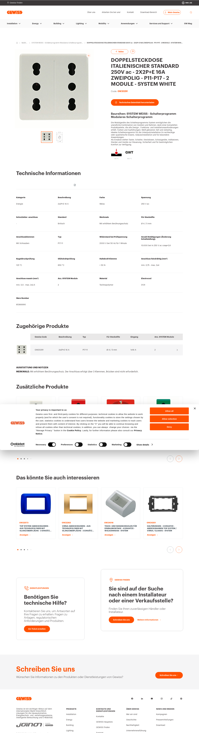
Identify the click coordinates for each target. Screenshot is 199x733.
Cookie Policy (74, 713)
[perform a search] (191, 12)
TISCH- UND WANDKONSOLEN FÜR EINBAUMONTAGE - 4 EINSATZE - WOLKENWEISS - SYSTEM (121, 472)
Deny (169, 710)
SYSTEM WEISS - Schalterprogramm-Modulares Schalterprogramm (57, 43)
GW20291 (39, 350)
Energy (35, 23)
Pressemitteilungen (164, 668)
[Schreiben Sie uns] (121, 567)
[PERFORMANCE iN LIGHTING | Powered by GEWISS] (34, 683)
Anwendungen (128, 23)
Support (99, 681)
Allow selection (169, 702)
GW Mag (188, 23)
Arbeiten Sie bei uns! (135, 684)
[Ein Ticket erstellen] (37, 576)
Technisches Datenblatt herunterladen (134, 102)
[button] (17, 432)
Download (160, 673)
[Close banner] (195, 691)
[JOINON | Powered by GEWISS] (34, 671)
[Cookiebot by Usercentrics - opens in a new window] (18, 728)
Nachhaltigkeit (132, 673)
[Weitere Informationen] (149, 568)
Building (57, 23)
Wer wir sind (131, 662)
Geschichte (131, 668)
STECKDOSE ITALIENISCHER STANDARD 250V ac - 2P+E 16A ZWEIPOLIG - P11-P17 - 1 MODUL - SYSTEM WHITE (35, 407)
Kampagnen (161, 662)
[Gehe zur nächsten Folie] (179, 432)
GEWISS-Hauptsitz (104, 670)
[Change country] (187, 3)
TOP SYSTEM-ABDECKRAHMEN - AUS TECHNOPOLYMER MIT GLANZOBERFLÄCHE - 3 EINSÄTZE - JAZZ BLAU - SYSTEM (36, 472)
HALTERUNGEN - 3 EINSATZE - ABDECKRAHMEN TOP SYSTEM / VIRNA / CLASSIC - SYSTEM (162, 474)
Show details (143, 727)
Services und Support (159, 23)
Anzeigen (24, 414)
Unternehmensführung (136, 678)
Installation (12, 23)
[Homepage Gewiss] (14, 12)
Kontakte (100, 664)
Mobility (102, 23)
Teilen (119, 52)
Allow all (169, 694)
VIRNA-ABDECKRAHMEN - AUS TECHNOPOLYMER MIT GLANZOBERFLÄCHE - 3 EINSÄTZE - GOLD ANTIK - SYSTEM (78, 472)
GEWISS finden (103, 675)
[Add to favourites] (132, 51)
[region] (99, 252)
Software (100, 686)
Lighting (80, 23)
